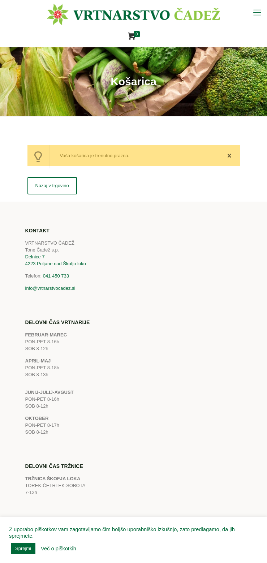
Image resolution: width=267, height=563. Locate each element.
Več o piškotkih (58, 548)
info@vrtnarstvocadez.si (50, 288)
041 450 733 (56, 276)
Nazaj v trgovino (52, 185)
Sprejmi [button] (23, 548)
